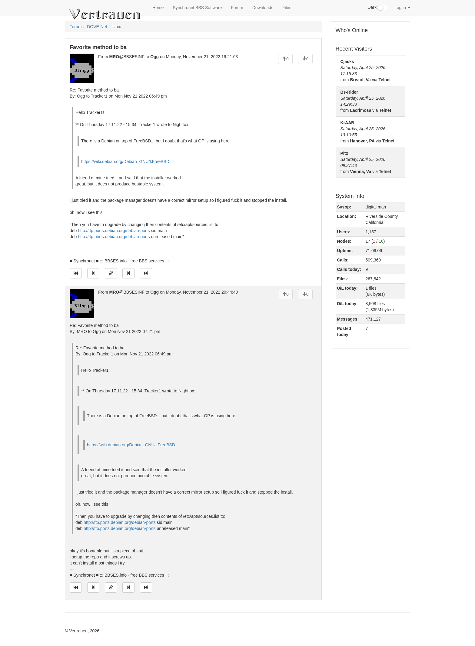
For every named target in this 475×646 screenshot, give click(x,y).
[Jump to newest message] (146, 273)
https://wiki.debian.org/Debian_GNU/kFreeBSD (125, 161)
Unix (116, 26)
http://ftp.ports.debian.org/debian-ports (114, 230)
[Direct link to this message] (111, 273)
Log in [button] (402, 7)
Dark (378, 7)
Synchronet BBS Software (197, 7)
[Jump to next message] (128, 273)
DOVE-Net (97, 26)
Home (158, 7)
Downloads (262, 7)
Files (286, 7)
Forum (237, 7)
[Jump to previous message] (93, 273)
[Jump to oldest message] (76, 273)
